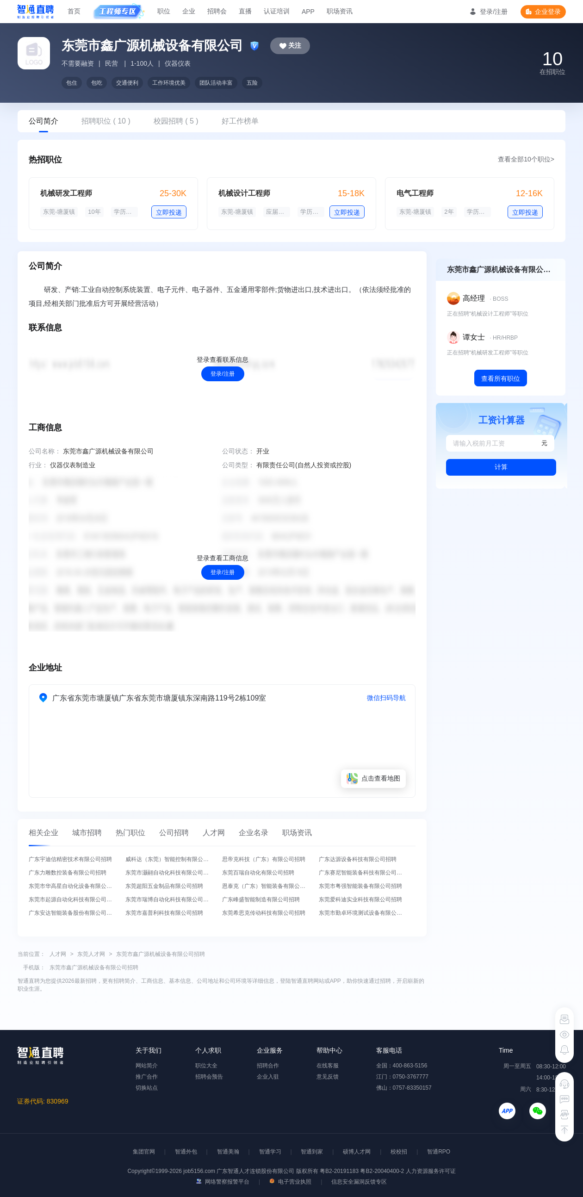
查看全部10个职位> (526, 159)
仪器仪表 (178, 63)
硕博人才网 (357, 1151)
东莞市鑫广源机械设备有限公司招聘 (160, 954)
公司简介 (43, 121)
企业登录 (548, 11)
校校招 (399, 1151)
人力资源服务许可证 (431, 1171)
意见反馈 (327, 1076)
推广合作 (147, 1076)
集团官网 (144, 1151)
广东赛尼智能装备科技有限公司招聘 (363, 872)
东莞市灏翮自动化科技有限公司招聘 (169, 872)
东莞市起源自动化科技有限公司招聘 (73, 899)
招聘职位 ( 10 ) (105, 121)
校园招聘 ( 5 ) (176, 121)
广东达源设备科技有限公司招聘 (358, 859)
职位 (163, 11)
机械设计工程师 (244, 193)
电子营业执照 (290, 1181)
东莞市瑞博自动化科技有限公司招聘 (169, 899)
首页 (74, 11)
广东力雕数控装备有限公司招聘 (67, 872)
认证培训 (277, 11)
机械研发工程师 (66, 193)
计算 (501, 467)
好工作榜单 (240, 121)
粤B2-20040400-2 (382, 1171)
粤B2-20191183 (340, 1171)
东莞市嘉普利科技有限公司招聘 (164, 913)
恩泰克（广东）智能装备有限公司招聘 (269, 886)
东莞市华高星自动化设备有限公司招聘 (76, 886)
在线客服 (327, 1065)
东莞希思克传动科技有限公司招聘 (263, 913)
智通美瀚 (228, 1151)
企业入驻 (268, 1076)
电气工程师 (415, 193)
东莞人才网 (91, 954)
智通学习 (270, 1151)
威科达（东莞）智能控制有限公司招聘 (172, 859)
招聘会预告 (209, 1076)
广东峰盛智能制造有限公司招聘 (261, 899)
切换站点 (147, 1088)
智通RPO (438, 1151)
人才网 (58, 954)
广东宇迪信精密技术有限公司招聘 (70, 859)
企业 (188, 11)
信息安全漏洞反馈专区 (359, 1181)
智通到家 (312, 1151)
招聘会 (217, 11)
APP (308, 11)
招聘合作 (268, 1065)
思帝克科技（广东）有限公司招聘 (263, 859)
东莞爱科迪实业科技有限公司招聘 (360, 899)
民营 (111, 63)
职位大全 (206, 1065)
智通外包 (186, 1151)
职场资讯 (340, 11)
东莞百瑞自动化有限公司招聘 (258, 872)
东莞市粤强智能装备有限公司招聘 (360, 886)
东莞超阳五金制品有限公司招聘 (164, 886)
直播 (245, 11)
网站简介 (147, 1065)
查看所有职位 (500, 378)
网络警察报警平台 (222, 1181)
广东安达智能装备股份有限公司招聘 (73, 913)
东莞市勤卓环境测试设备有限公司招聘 (366, 913)
